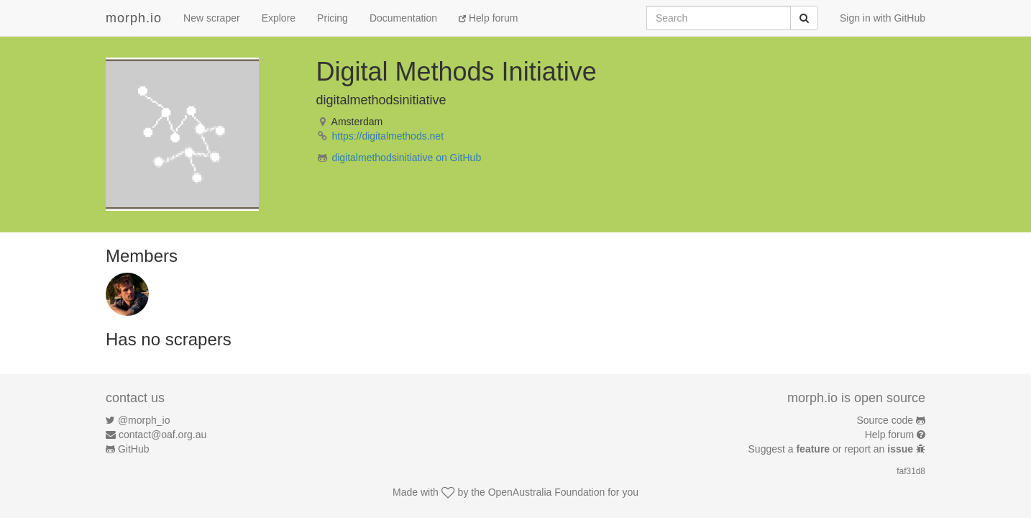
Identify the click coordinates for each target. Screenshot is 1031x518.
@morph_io (144, 420)
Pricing (332, 18)
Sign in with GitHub (882, 18)
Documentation (403, 18)
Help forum (488, 18)
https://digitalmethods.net (387, 136)
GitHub (134, 449)
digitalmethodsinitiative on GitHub (406, 157)
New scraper (211, 18)
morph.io (134, 18)
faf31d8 (911, 471)
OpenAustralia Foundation (546, 492)
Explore (278, 18)
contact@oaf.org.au (162, 434)
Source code (885, 420)
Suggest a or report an (832, 449)
